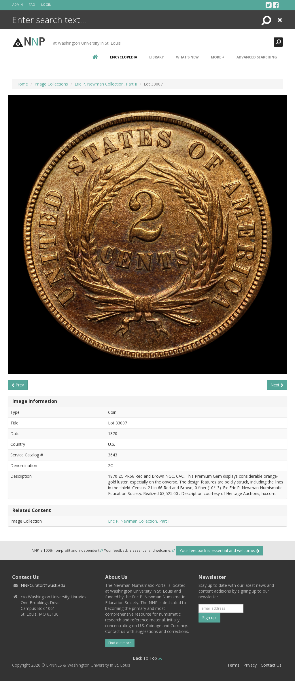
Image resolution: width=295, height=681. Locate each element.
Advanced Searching (257, 57)
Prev (18, 385)
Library (156, 57)
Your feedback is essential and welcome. (219, 550)
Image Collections (51, 84)
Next (277, 385)
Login (46, 4)
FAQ (32, 4)
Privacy (250, 665)
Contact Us (271, 665)
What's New (187, 57)
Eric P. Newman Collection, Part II (106, 84)
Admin (17, 4)
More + (217, 57)
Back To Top (147, 658)
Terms (233, 665)
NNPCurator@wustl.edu (43, 585)
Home (22, 84)
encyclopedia (123, 57)
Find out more (119, 642)
